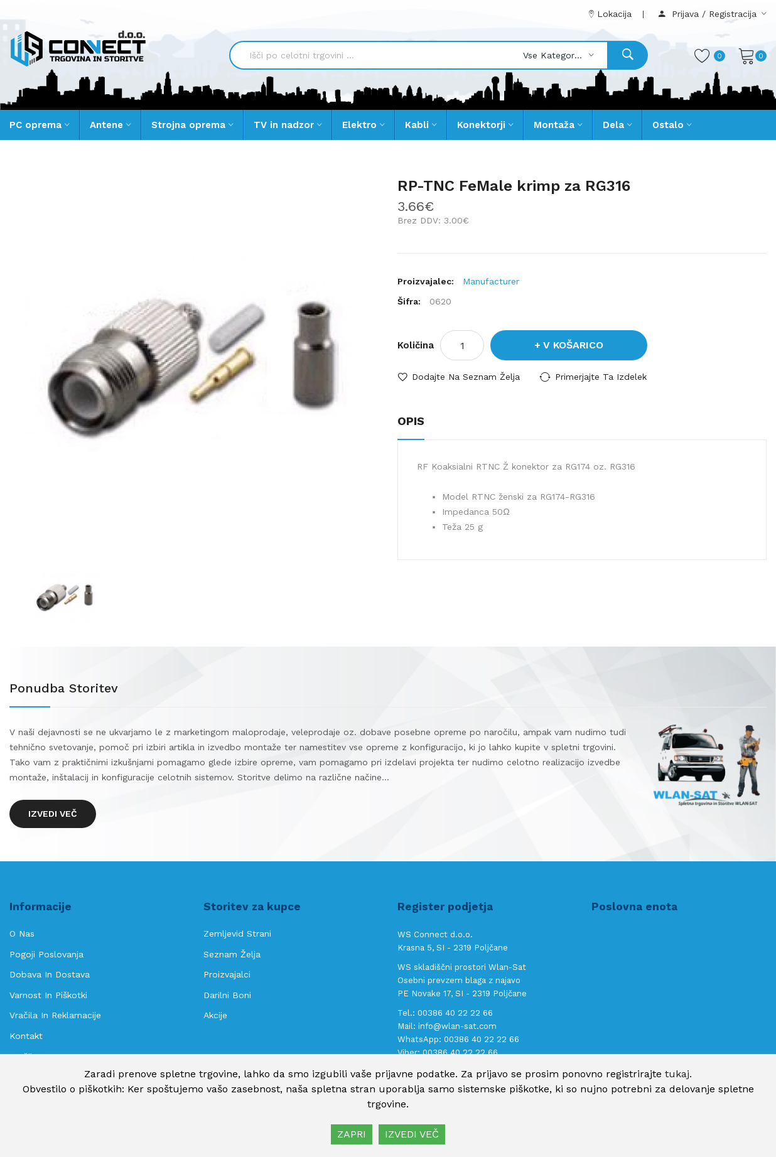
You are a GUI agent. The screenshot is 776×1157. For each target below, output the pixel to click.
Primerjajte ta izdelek (601, 377)
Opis (410, 421)
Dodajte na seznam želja (466, 377)
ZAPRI (351, 1134)
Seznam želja (232, 954)
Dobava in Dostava (49, 974)
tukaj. (678, 1074)
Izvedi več (52, 814)
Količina (415, 345)
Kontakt (26, 1036)
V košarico (573, 345)
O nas (22, 933)
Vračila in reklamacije (55, 1015)
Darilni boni (227, 995)
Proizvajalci (227, 974)
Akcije (215, 1015)
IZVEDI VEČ (412, 1134)
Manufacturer (491, 281)
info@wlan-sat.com (457, 1026)
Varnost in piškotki (48, 995)
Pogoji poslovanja (46, 954)
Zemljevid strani (237, 933)
